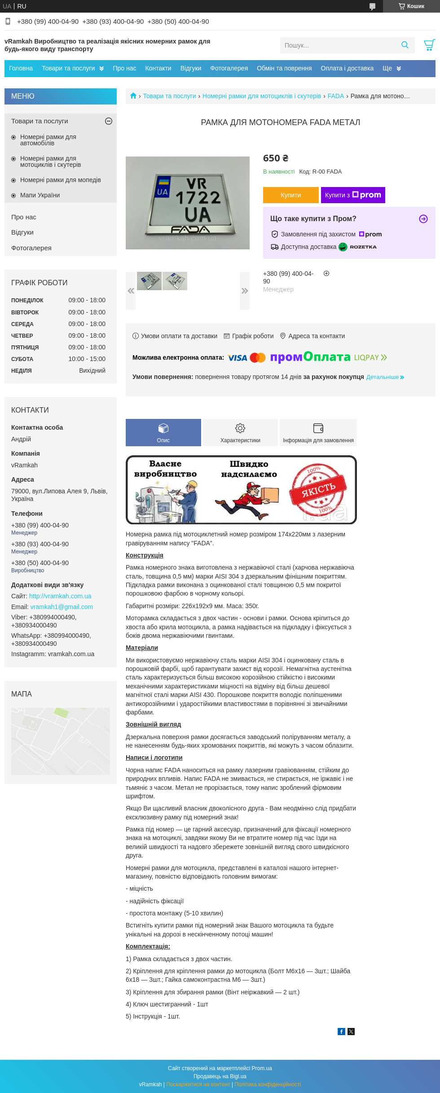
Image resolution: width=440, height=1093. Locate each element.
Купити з (353, 195)
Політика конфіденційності (268, 1084)
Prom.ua (262, 1068)
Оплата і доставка (347, 68)
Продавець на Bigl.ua (220, 1076)
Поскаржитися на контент (198, 1084)
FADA (336, 96)
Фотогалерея (229, 68)
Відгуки (191, 68)
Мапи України (40, 195)
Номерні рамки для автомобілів (48, 140)
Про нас (124, 68)
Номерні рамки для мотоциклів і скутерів (261, 96)
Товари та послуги (68, 68)
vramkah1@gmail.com (62, 606)
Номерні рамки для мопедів (60, 179)
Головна (21, 68)
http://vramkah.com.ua (60, 596)
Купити (291, 195)
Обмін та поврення (284, 68)
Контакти (158, 68)
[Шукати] (405, 45)
